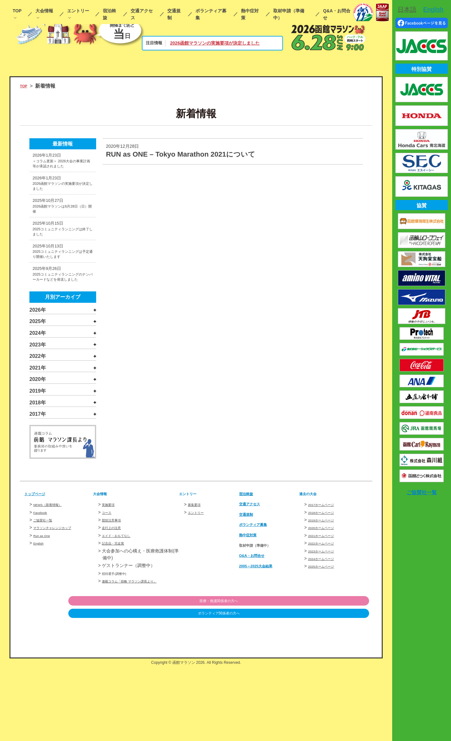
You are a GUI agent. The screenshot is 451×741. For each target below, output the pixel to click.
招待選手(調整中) (119, 647)
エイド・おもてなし (122, 609)
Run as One (45, 609)
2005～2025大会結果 (263, 639)
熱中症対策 (250, 14)
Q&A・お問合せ (336, 14)
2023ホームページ (326, 624)
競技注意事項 (115, 593)
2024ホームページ (326, 632)
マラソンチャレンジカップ (59, 601)
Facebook (43, 585)
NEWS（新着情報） (53, 578)
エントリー (78, 11)
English (40, 617)
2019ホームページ (326, 593)
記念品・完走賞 (117, 617)
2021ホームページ (326, 609)
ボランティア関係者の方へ (336, 688)
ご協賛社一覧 (46, 593)
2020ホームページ (326, 601)
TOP (17, 11)
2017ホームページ (326, 578)
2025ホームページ (326, 640)
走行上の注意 (115, 601)
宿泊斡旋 (109, 14)
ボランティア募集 (210, 14)
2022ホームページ (326, 617)
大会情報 (44, 11)
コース (108, 585)
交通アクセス (142, 14)
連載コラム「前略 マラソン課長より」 (140, 654)
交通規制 (174, 14)
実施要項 (111, 578)
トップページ (39, 567)
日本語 (407, 9)
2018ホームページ (326, 585)
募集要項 (197, 578)
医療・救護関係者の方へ (336, 675)
